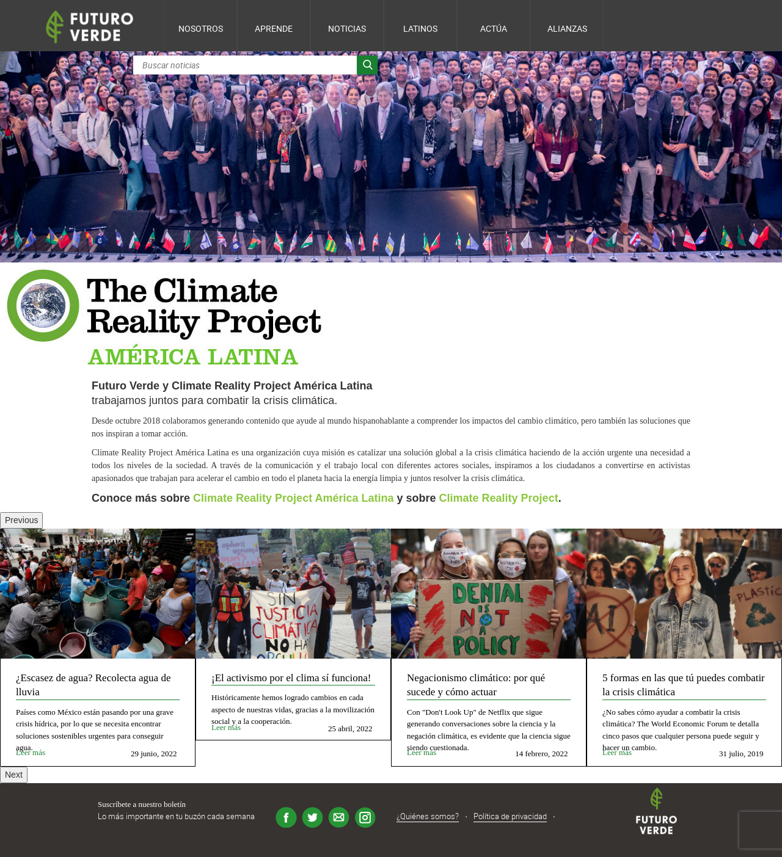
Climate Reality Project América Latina (293, 498)
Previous (21, 520)
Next (14, 774)
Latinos (420, 28)
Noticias (347, 28)
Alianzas (567, 28)
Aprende (274, 28)
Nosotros (200, 28)
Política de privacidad (510, 816)
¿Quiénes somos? (427, 816)
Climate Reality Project (498, 498)
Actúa (493, 28)
